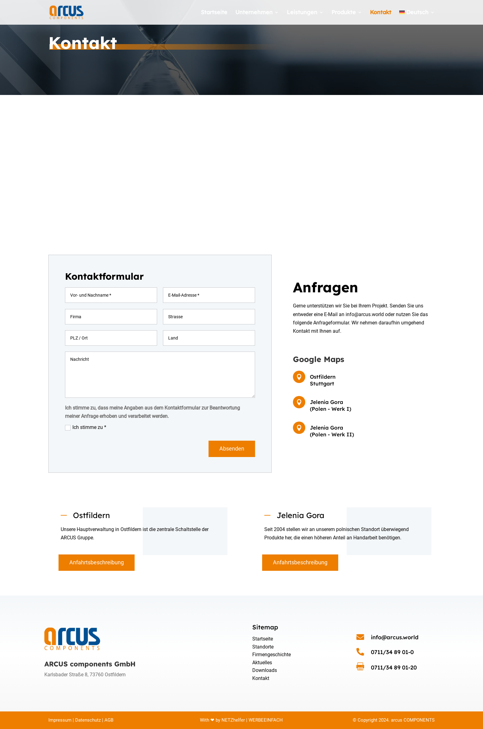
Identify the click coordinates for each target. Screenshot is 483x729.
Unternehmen (254, 13)
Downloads (264, 670)
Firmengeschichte (271, 654)
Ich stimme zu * (85, 427)
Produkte (343, 13)
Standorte (263, 647)
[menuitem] (417, 17)
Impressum (59, 720)
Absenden (231, 448)
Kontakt (380, 13)
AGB (108, 720)
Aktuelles (262, 662)
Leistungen (302, 13)
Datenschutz (88, 720)
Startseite (214, 13)
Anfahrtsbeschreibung (96, 562)
